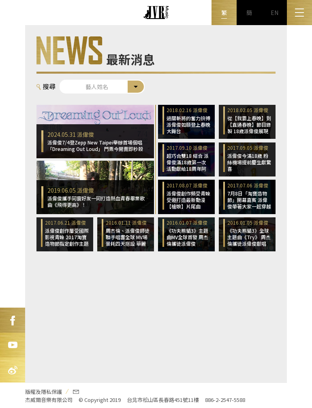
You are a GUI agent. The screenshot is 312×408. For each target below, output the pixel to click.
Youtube (12, 345)
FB (12, 320)
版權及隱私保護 (43, 391)
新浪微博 (12, 370)
